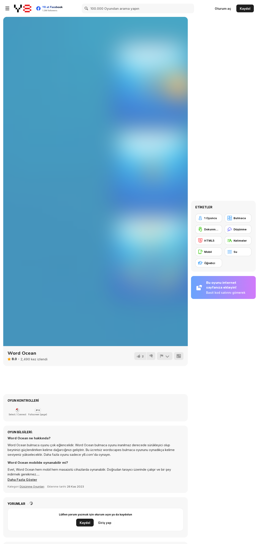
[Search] (86, 8)
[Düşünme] (238, 229)
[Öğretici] (208, 263)
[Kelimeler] (238, 240)
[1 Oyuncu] (208, 218)
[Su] (238, 251)
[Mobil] (208, 251)
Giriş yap (104, 523)
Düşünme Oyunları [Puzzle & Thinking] (32, 486)
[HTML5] (208, 240)
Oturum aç (223, 8)
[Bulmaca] (238, 218)
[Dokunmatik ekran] (208, 229)
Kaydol (245, 8)
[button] (22, 479)
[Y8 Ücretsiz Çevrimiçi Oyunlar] (23, 8)
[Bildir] (164, 356)
